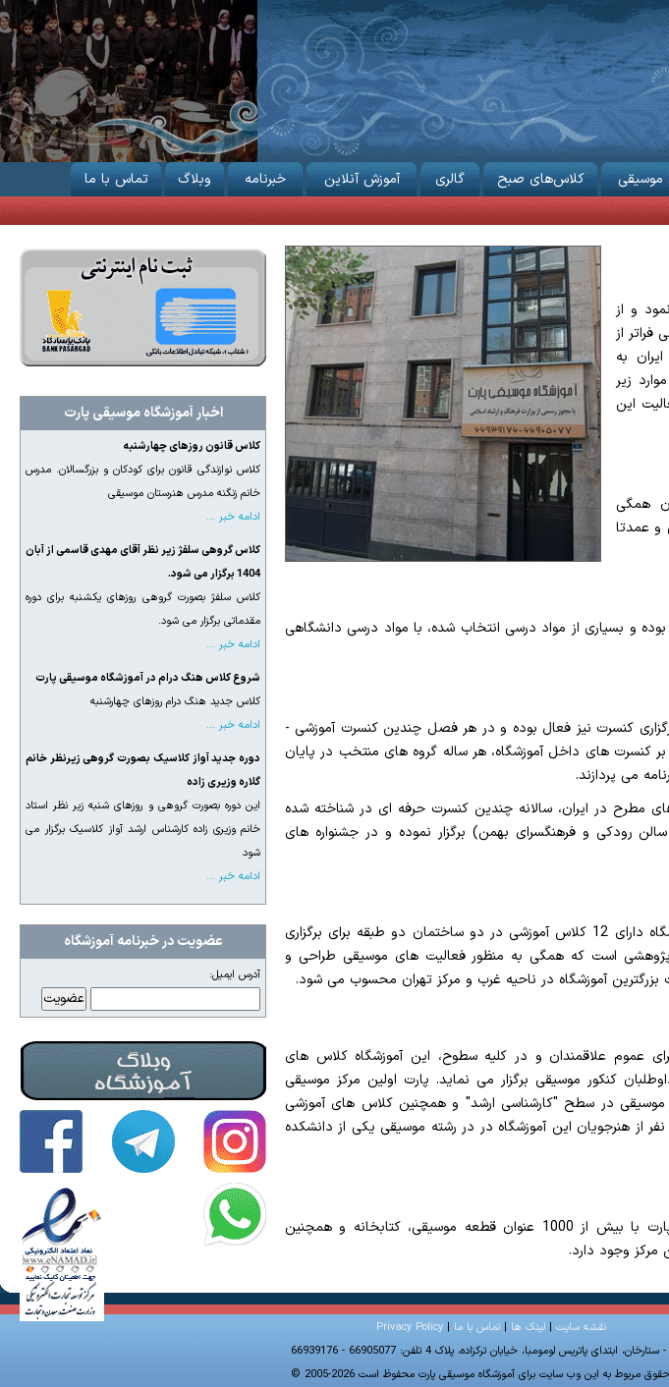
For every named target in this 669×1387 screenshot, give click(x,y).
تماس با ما (116, 176)
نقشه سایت (581, 1327)
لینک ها (528, 1327)
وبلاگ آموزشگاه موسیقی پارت (143, 1070)
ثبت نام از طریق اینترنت (143, 307)
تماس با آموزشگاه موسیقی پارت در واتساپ (234, 1214)
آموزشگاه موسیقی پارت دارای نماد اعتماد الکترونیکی (62, 1252)
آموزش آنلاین (362, 176)
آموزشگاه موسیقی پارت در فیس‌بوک (51, 1141)
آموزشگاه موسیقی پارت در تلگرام (143, 1141)
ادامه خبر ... (233, 517)
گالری (449, 176)
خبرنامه (265, 176)
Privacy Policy (409, 1327)
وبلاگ (194, 176)
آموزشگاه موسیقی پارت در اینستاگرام (234, 1141)
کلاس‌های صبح (540, 176)
